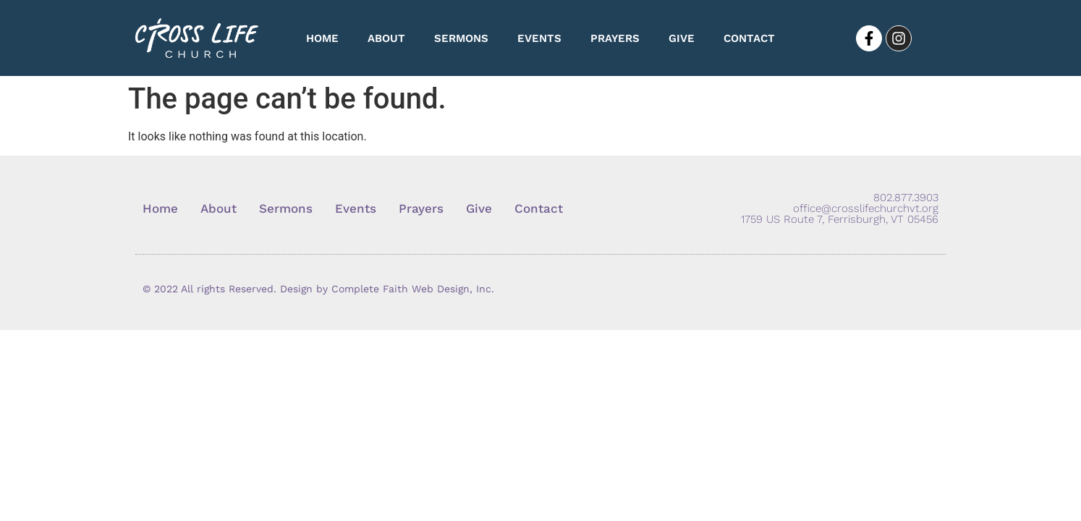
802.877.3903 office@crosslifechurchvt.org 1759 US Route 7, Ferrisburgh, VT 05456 (839, 208)
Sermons (461, 38)
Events (539, 38)
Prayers (615, 38)
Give (682, 38)
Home (322, 38)
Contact (749, 38)
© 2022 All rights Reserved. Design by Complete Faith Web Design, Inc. (318, 289)
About (386, 38)
